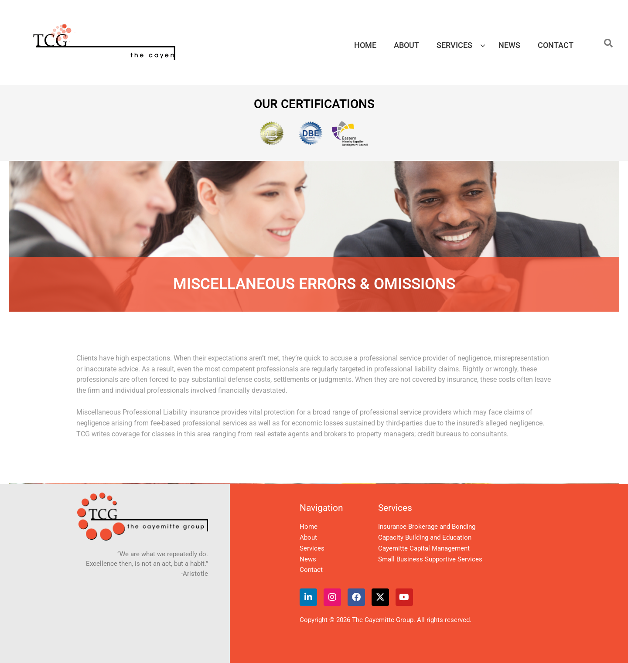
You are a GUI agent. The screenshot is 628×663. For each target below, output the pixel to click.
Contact (311, 570)
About (308, 537)
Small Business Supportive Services (430, 559)
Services (312, 548)
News (308, 559)
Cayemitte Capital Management (424, 548)
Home (308, 526)
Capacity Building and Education (424, 537)
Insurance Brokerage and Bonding (426, 526)
